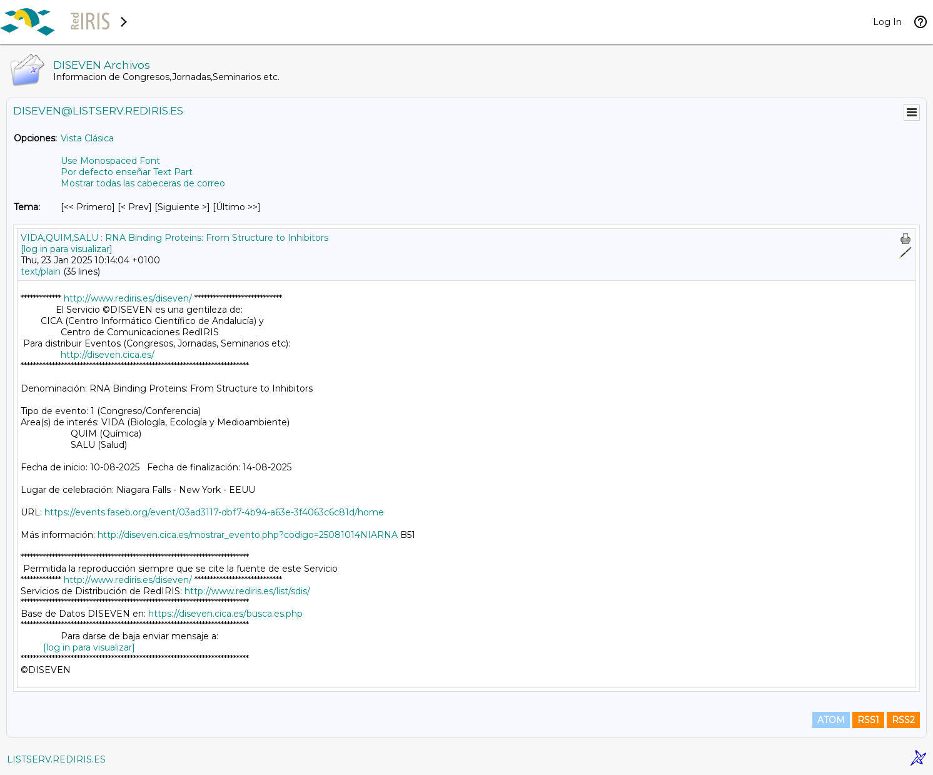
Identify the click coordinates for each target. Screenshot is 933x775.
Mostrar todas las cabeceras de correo (143, 183)
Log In (887, 22)
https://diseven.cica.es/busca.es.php (225, 613)
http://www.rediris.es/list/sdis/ (247, 591)
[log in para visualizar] (67, 249)
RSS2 (903, 720)
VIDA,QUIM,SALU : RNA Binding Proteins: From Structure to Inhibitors (174, 237)
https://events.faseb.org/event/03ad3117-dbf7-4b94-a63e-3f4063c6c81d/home (214, 512)
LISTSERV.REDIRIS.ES (56, 759)
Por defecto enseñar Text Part (127, 172)
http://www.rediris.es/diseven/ (128, 298)
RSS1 (868, 720)
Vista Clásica (87, 138)
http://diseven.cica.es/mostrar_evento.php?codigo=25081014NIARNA (248, 534)
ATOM (831, 720)
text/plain (41, 271)
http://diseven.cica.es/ (107, 354)
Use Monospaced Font (110, 160)
